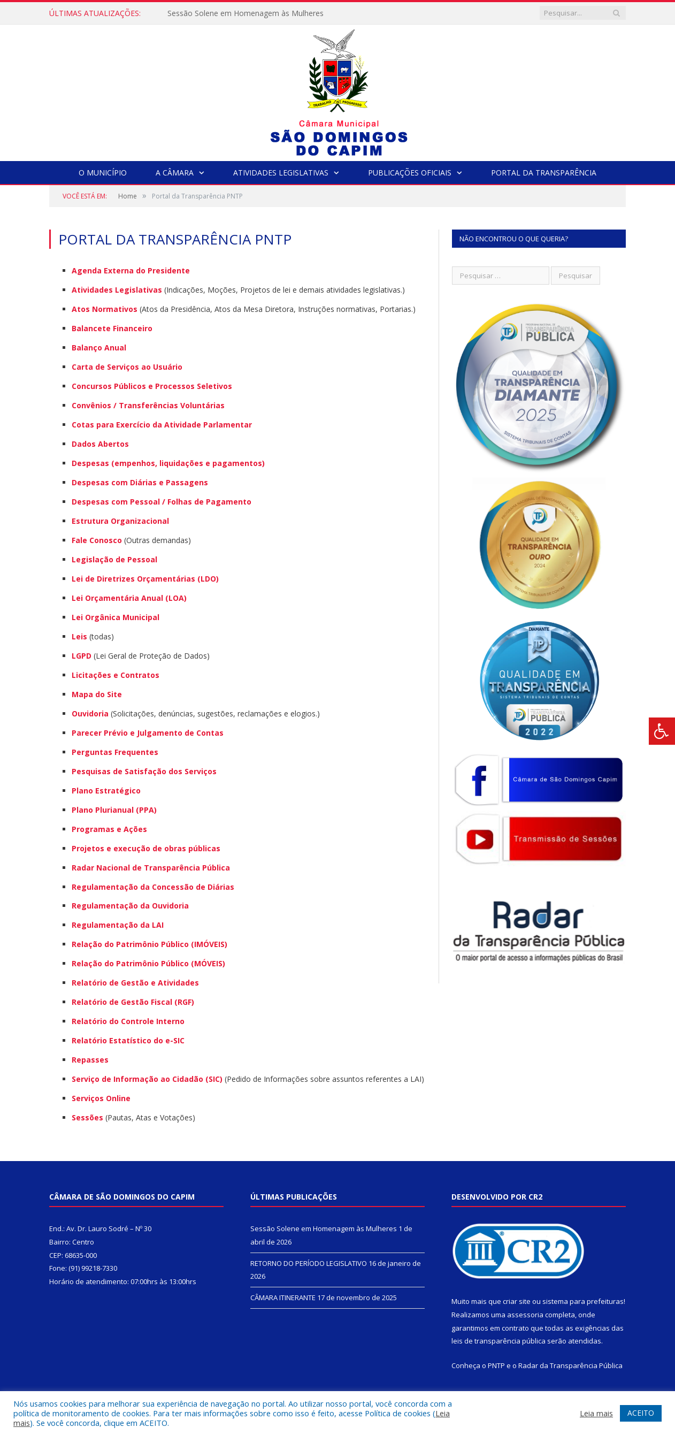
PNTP (496, 1365)
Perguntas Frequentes (115, 752)
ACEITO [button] (640, 1413)
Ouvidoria (90, 713)
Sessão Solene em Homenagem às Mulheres (245, 13)
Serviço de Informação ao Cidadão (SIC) (147, 1079)
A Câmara (175, 172)
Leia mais (596, 1413)
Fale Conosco (97, 540)
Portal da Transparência (543, 172)
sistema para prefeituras (583, 1301)
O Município (103, 172)
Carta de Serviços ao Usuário (127, 367)
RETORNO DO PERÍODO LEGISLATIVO (308, 1263)
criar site (517, 1301)
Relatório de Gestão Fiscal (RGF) (133, 1002)
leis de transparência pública (498, 1341)
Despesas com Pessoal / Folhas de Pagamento (161, 502)
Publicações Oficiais (409, 172)
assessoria (525, 1314)
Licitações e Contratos (115, 675)
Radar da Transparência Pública (570, 1365)
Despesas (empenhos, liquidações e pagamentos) (168, 463)
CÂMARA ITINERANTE (283, 1297)
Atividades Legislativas (280, 172)
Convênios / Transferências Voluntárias (148, 405)
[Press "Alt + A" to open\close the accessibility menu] (662, 731)
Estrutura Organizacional (120, 521)
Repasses (90, 1060)
